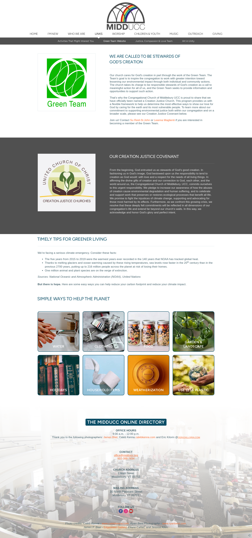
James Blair (111, 437)
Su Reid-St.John (140, 120)
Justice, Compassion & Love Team (154, 41)
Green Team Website (114, 41)
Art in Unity (188, 41)
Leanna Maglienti (164, 120)
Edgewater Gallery (115, 527)
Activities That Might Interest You (76, 41)
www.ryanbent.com (174, 523)
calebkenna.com (145, 437)
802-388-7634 (125, 458)
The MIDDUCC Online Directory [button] (126, 422)
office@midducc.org (126, 455)
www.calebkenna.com (115, 523)
